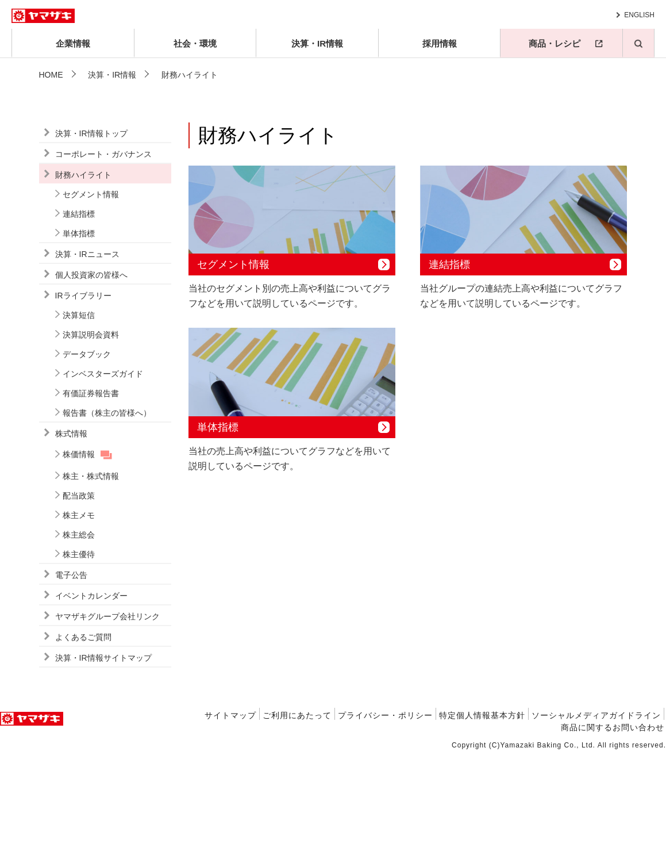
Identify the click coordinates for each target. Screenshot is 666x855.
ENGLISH (639, 15)
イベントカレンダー (91, 696)
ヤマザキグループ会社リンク (107, 717)
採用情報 (439, 43)
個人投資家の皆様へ (91, 376)
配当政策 (79, 596)
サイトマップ (230, 816)
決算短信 (79, 416)
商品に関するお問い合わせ (612, 828)
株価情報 (79, 555)
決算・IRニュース (87, 355)
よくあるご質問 (83, 738)
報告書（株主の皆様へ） (107, 514)
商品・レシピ (554, 43)
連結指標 (79, 315)
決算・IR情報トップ (91, 234)
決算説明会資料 (91, 435)
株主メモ (79, 616)
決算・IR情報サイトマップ (103, 759)
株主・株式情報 (91, 577)
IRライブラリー (83, 396)
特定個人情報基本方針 (482, 816)
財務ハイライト (83, 276)
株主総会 (79, 636)
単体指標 (79, 334)
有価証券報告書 (91, 494)
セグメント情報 (91, 295)
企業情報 (73, 43)
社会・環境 (195, 43)
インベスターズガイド (103, 475)
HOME (51, 74)
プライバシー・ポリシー (385, 816)
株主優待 (79, 655)
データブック (87, 455)
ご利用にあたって (297, 816)
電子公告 (71, 676)
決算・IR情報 (317, 43)
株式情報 (71, 534)
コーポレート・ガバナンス (103, 255)
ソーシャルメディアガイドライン (596, 816)
